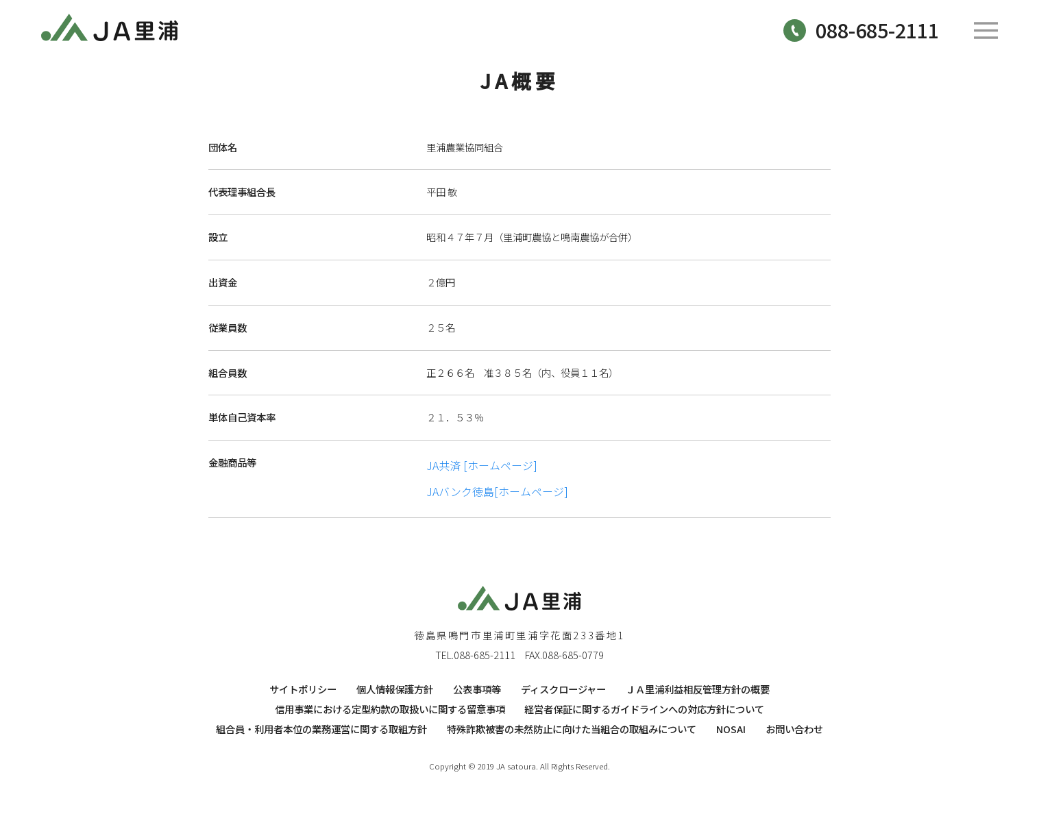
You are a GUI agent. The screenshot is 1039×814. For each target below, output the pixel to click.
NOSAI (731, 729)
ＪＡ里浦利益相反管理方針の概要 (698, 689)
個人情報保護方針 (394, 689)
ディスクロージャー (563, 689)
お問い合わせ (794, 729)
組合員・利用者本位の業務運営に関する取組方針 (321, 729)
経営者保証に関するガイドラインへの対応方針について (644, 709)
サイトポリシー (303, 689)
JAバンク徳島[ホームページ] (497, 492)
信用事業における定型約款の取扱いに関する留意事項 (390, 709)
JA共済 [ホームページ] (481, 465)
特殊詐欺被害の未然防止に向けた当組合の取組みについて (571, 729)
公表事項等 (477, 689)
